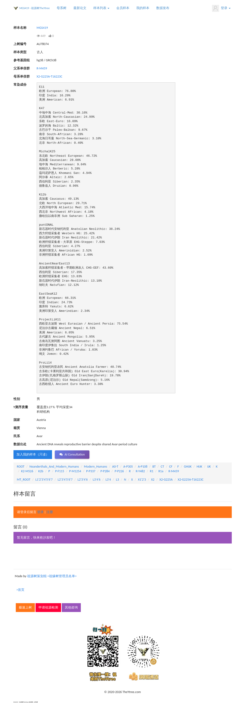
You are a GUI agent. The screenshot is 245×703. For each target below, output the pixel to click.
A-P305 (128, 467)
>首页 (20, 590)
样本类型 (19, 52)
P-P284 (105, 471)
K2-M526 (27, 471)
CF (170, 467)
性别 (16, 399)
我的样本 (142, 8)
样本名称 (19, 28)
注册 (49, 512)
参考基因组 (21, 60)
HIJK (199, 467)
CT (162, 467)
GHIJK (188, 467)
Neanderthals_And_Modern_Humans (54, 467)
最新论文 (79, 8)
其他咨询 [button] (71, 607)
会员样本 (122, 8)
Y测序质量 (20, 407)
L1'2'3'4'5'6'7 (43, 480)
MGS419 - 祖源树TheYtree (35, 8)
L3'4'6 (96, 480)
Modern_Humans (95, 467)
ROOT (20, 467)
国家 (16, 420)
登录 (221, 8)
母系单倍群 (21, 76)
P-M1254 (75, 471)
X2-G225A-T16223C (49, 76)
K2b (40, 471)
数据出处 (19, 444)
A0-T (115, 467)
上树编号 (19, 44)
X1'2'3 (142, 480)
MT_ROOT (23, 480)
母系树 (61, 8)
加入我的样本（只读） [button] (32, 454)
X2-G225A (166, 480)
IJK (209, 467)
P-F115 (59, 471)
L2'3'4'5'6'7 (65, 480)
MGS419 (42, 28)
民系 (16, 436)
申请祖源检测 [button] (48, 607)
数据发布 (162, 8)
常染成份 (19, 85)
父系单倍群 (21, 68)
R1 (152, 471)
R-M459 (42, 68)
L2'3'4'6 (83, 480)
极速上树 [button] (25, 607)
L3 (117, 480)
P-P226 (119, 471)
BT (154, 467)
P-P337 (90, 471)
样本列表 (101, 8)
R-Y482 (140, 471)
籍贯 (16, 428)
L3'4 (108, 480)
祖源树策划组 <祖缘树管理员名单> (52, 576)
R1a (160, 471)
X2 (152, 480)
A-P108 (142, 467)
